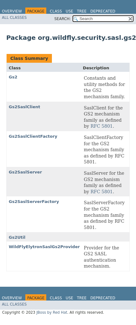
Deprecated (102, 11)
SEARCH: (62, 19)
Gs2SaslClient (24, 106)
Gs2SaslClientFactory (33, 136)
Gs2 (13, 77)
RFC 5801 (101, 126)
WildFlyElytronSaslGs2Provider (44, 246)
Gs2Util (17, 237)
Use (69, 11)
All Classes (14, 17)
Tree (82, 11)
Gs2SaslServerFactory (34, 201)
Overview (12, 11)
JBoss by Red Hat (51, 312)
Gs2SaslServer (25, 172)
